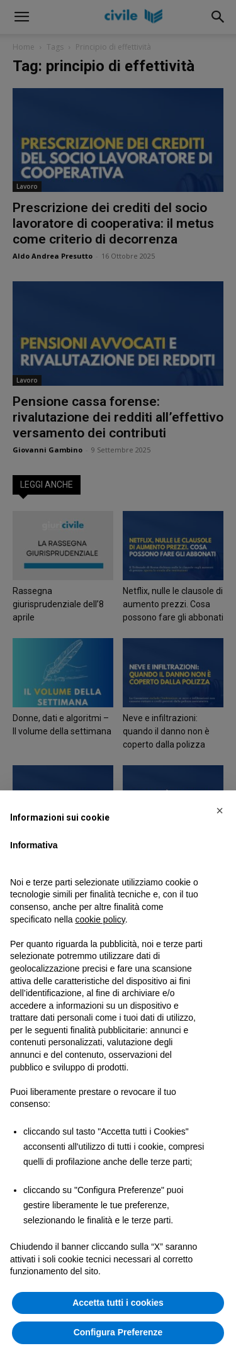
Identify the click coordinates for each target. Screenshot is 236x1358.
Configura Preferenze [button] (118, 1332)
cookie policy (100, 919)
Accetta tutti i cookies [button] (118, 1303)
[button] (220, 810)
